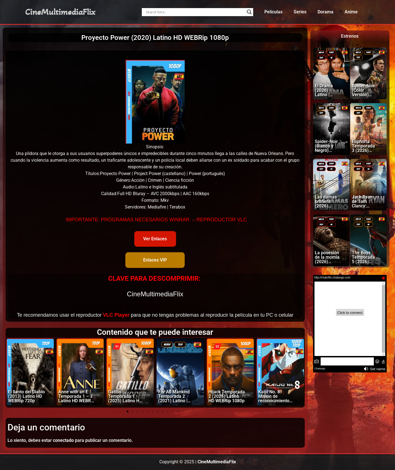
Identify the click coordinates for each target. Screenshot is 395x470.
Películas (273, 11)
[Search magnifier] (249, 12)
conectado (63, 440)
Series (300, 11)
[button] (127, 411)
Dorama (325, 11)
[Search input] (195, 12)
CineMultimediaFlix (60, 12)
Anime (351, 11)
